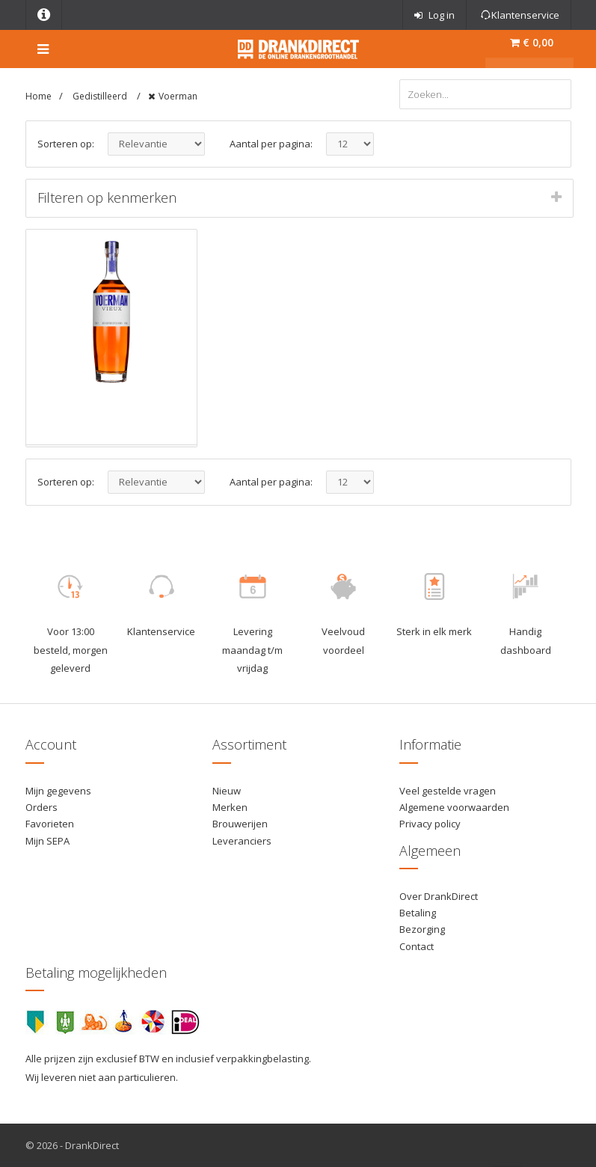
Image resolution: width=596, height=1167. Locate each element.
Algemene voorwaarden (454, 807)
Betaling (417, 912)
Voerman (178, 96)
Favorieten (49, 823)
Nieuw (226, 790)
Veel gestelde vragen (447, 790)
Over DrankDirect (438, 896)
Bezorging (422, 929)
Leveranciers (241, 841)
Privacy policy (430, 823)
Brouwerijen (240, 823)
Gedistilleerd (101, 96)
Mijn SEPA (47, 841)
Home (38, 96)
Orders (41, 807)
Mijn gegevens (58, 790)
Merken (230, 807)
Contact (416, 946)
